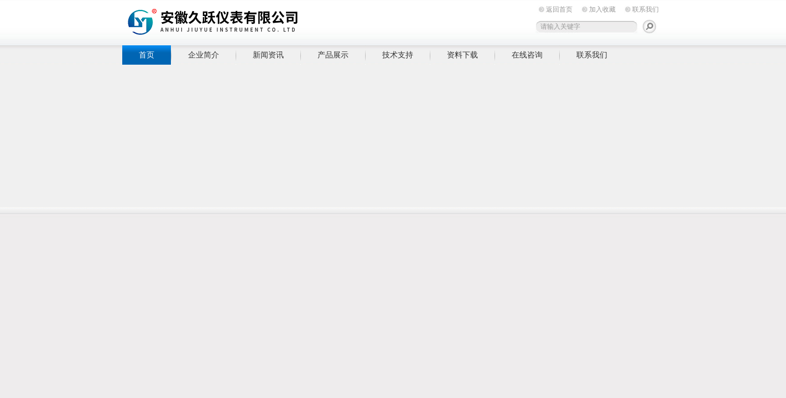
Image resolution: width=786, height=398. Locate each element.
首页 (146, 54)
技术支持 (397, 54)
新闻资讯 (268, 54)
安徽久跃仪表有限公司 (293, 20)
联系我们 (645, 9)
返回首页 (559, 9)
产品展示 (332, 54)
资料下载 (462, 54)
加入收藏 (602, 9)
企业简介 (203, 54)
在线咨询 (527, 54)
